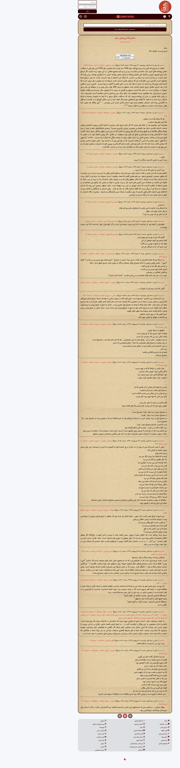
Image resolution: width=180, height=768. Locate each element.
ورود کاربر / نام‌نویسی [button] (90, 16)
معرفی (68, 721)
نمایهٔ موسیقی (129, 734)
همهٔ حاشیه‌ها (90, 42)
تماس (68, 747)
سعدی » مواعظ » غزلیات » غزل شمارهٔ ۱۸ (67, 153)
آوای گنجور (105, 740)
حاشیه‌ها (130, 737)
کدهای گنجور (105, 721)
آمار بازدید (67, 740)
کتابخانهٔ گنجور (104, 730)
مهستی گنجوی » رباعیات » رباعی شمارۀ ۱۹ (66, 202)
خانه (132, 721)
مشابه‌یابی (130, 740)
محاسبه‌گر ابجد (104, 737)
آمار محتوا (67, 734)
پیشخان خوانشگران (102, 743)
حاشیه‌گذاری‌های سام (90, 38)
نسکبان (106, 750)
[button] (134, 16)
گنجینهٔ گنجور (105, 734)
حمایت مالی (66, 730)
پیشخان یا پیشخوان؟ (102, 747)
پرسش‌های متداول (64, 724)
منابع (68, 743)
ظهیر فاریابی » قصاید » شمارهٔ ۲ (67, 640)
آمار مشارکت (66, 737)
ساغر (107, 727)
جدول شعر (130, 727)
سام (128, 65)
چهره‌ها (68, 727)
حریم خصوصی (65, 750)
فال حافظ (130, 730)
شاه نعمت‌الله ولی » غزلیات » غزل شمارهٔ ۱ (66, 221)
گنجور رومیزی (104, 724)
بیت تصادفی (129, 724)
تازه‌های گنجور (129, 743)
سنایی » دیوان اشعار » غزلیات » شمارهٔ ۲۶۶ (65, 295)
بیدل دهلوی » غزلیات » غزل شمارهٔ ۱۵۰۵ (64, 65)
